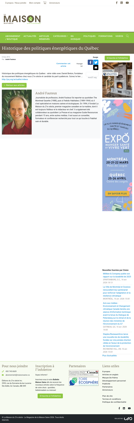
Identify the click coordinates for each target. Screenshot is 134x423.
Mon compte (34, 3)
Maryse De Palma (110, 378)
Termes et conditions (111, 399)
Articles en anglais (110, 374)
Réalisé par (119, 418)
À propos (106, 371)
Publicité (106, 384)
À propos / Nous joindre (15, 3)
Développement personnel (114, 381)
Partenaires (107, 387)
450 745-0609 (11, 371)
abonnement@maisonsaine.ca (18, 375)
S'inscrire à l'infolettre (117, 58)
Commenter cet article (63, 64)
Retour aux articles (14, 85)
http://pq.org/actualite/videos (15, 79)
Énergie (95, 57)
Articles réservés (44, 37)
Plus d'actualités (109, 355)
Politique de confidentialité (114, 402)
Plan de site (107, 396)
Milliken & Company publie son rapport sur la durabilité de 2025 (117, 275)
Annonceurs (107, 390)
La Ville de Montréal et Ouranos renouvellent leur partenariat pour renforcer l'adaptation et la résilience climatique (116, 291)
